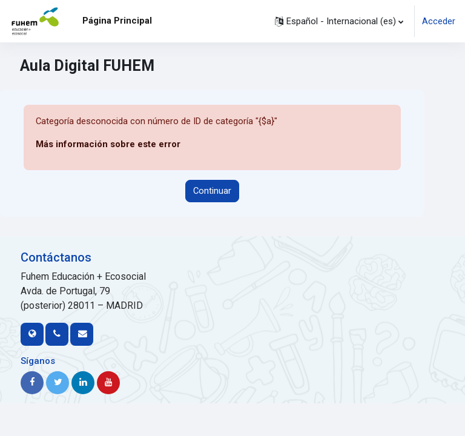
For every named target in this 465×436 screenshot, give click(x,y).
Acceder (438, 21)
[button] (339, 21)
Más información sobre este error (108, 144)
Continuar (212, 190)
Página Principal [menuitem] (117, 20)
